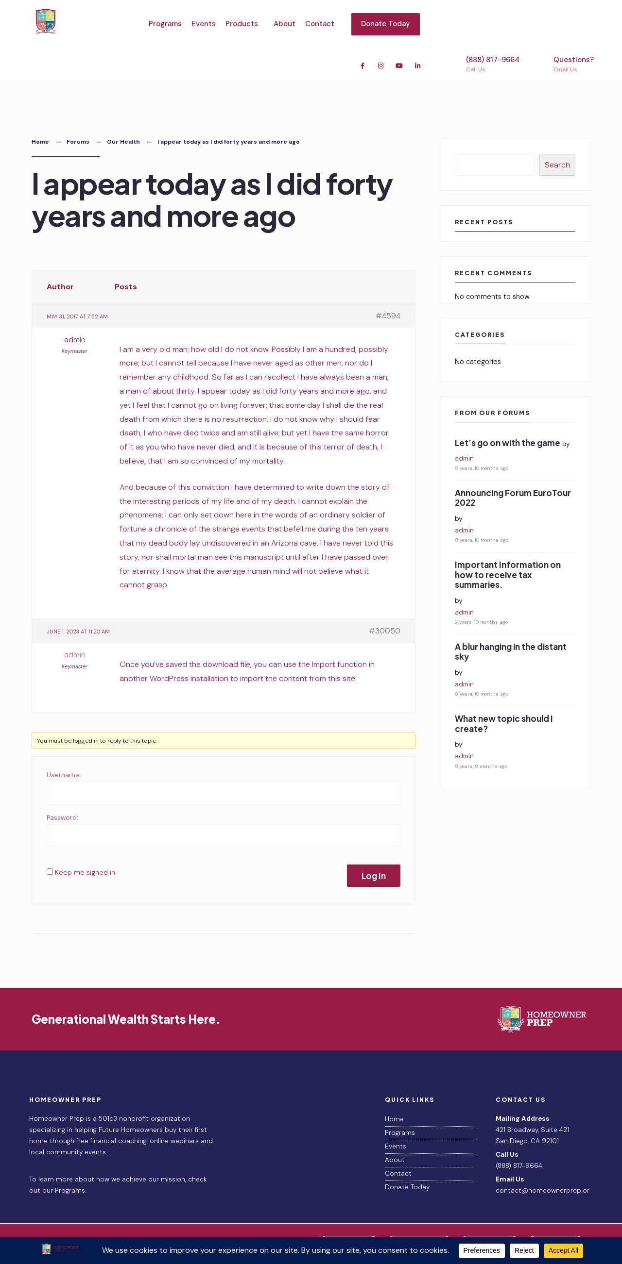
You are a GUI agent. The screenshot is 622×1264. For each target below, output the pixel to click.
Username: (64, 774)
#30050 (384, 631)
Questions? (565, 64)
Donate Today (385, 24)
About (284, 24)
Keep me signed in (85, 872)
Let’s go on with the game (507, 443)
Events (203, 24)
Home (40, 142)
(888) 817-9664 (483, 64)
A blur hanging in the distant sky (511, 652)
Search (557, 165)
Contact (319, 24)
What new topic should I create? (504, 723)
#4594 (388, 316)
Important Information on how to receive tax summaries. (508, 574)
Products (241, 24)
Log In (374, 875)
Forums (78, 142)
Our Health (123, 142)
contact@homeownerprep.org (544, 1190)
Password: (62, 817)
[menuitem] (245, 24)
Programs (165, 24)
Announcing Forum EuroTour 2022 (513, 498)
